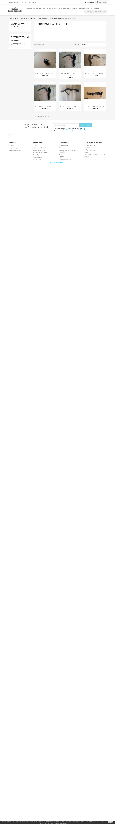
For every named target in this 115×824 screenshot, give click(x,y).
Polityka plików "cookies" (40, 152)
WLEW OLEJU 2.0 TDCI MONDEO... (70, 106)
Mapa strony (37, 159)
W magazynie (19, 44)
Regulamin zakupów (39, 148)
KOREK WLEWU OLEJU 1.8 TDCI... (45, 73)
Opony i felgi (52, 8)
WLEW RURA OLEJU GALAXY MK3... (45, 106)
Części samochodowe (36, 8)
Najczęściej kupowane (14, 150)
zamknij (110, 822)
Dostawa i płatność (39, 150)
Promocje (11, 145)
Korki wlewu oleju (18, 25)
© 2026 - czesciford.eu (57, 163)
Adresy (61, 154)
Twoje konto (64, 142)
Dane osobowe (63, 145)
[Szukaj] (95, 12)
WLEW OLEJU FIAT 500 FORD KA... (95, 106)
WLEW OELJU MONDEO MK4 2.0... (95, 73)
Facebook (9, 134)
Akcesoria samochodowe (89, 8)
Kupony (61, 157)
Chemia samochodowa (68, 8)
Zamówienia (62, 148)
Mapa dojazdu (37, 155)
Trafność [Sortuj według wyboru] (93, 45)
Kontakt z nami (37, 157)
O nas (35, 145)
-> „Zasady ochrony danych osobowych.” (73, 130)
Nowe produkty (12, 148)
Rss (13, 134)
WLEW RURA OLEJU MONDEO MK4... (70, 74)
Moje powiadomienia (65, 159)
